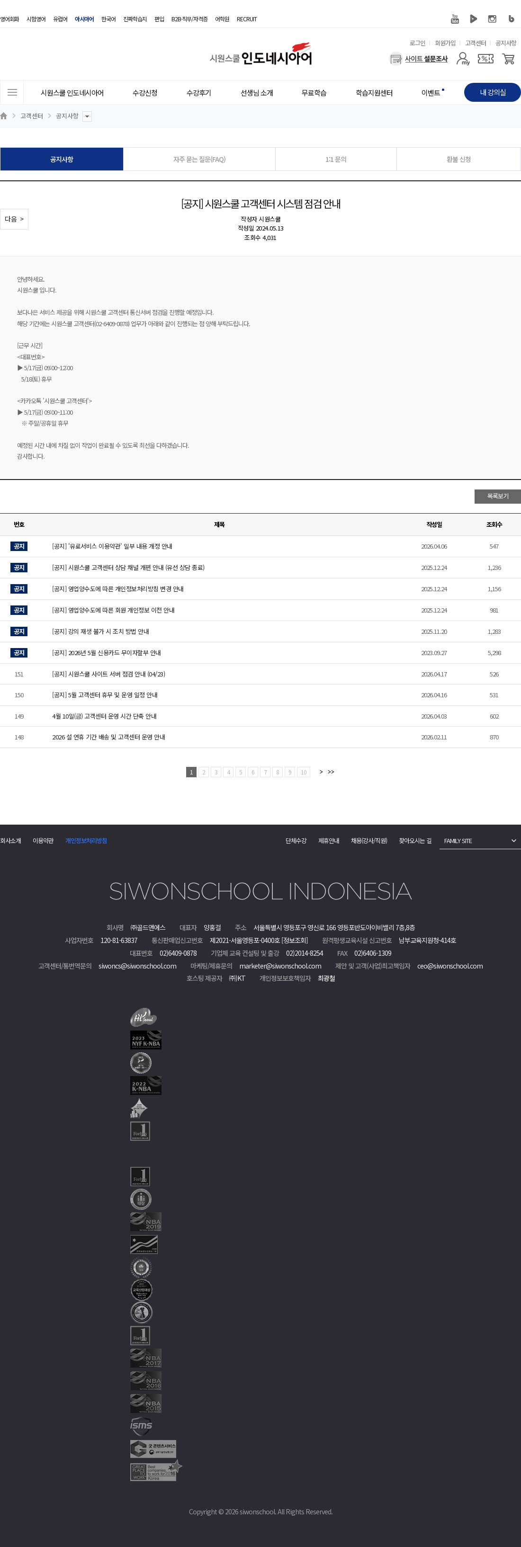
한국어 (108, 19)
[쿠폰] (486, 59)
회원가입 (445, 42)
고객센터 (475, 42)
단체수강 (296, 840)
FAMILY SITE (458, 840)
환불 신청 (459, 159)
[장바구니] (508, 59)
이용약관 (43, 840)
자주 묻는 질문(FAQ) (199, 159)
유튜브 (454, 18)
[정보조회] (294, 940)
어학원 (222, 19)
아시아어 (84, 19)
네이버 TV (473, 18)
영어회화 (9, 19)
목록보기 (497, 495)
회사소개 (10, 840)
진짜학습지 (135, 19)
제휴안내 (328, 840)
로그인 (417, 42)
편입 (159, 19)
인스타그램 (492, 18)
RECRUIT (247, 19)
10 (303, 772)
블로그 (511, 18)
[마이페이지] (463, 59)
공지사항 (505, 42)
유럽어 (60, 19)
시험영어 (36, 19)
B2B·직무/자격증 (189, 19)
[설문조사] (418, 59)
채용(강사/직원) (369, 840)
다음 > (14, 218)
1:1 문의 (335, 159)
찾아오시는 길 (415, 840)
